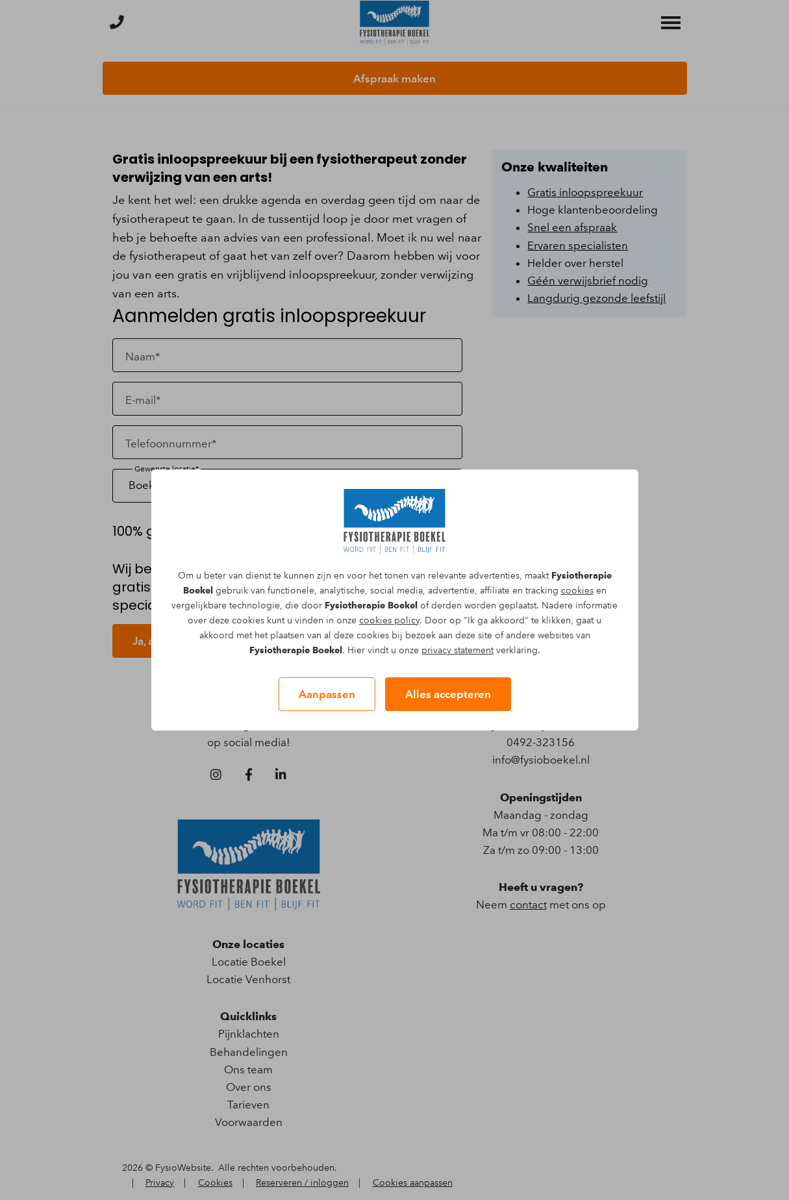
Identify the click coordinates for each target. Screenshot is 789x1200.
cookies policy (389, 620)
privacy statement (457, 650)
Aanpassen (327, 694)
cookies (577, 590)
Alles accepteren (448, 694)
